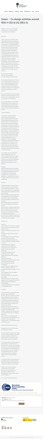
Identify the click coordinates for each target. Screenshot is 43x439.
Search (37, 11)
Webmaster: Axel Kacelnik (29, 437)
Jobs (32, 11)
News (21, 11)
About (5, 11)
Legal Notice (22, 437)
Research (11, 11)
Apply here (21, 403)
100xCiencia (27, 11)
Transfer (17, 11)
